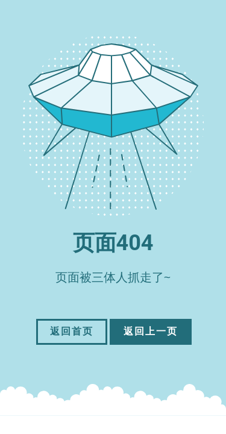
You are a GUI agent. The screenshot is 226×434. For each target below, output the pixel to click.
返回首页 (71, 331)
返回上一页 (151, 331)
